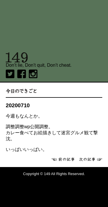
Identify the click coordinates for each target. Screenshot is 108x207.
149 (17, 57)
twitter (10, 74)
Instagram (33, 74)
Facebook (21, 74)
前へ (63, 159)
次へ (90, 159)
